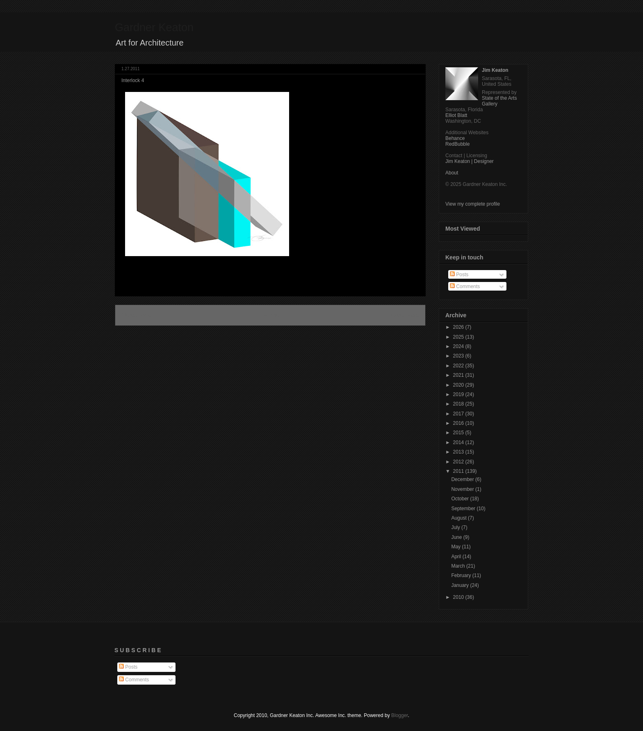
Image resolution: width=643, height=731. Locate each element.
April (456, 556)
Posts (459, 274)
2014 (459, 442)
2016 (459, 423)
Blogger (399, 715)
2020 (459, 385)
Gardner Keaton (154, 27)
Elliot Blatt (456, 115)
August (459, 518)
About (451, 173)
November (463, 489)
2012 (459, 462)
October (460, 499)
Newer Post (136, 315)
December (463, 479)
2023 (459, 356)
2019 (459, 394)
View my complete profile (472, 204)
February (461, 575)
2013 (459, 452)
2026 (459, 327)
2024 (459, 346)
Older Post (405, 315)
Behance (455, 138)
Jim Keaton (495, 70)
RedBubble (457, 144)
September (464, 508)
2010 (459, 597)
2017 (459, 414)
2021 (459, 375)
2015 (459, 432)
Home (271, 315)
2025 (459, 337)
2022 (459, 366)
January (460, 585)
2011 (459, 471)
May (456, 547)
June (457, 537)
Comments (465, 286)
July (456, 527)
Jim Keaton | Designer (469, 161)
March (458, 566)
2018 (459, 404)
